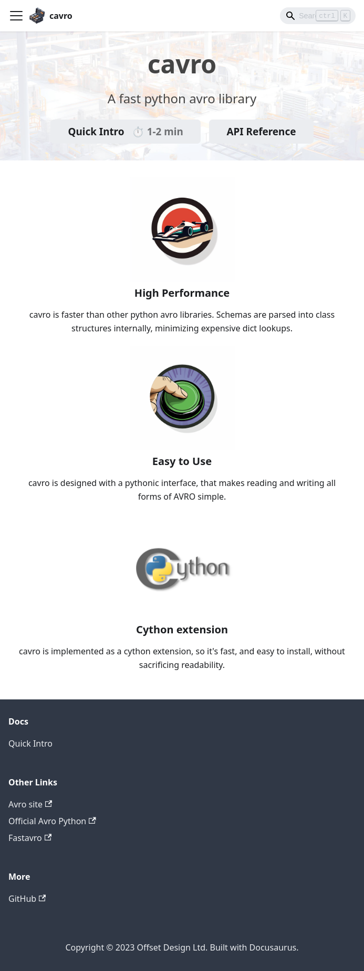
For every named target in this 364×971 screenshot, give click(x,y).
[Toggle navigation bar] (16, 16)
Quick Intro (125, 131)
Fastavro (29, 838)
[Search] (318, 15)
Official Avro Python (52, 821)
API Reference (261, 131)
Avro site (30, 804)
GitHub (27, 898)
